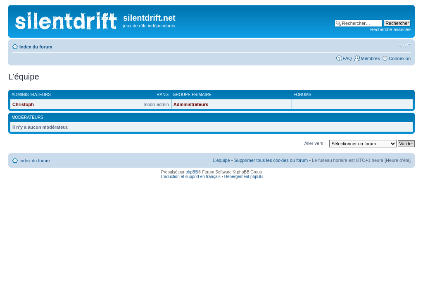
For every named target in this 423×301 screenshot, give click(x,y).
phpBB (191, 172)
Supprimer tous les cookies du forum (271, 160)
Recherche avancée (390, 29)
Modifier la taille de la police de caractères (405, 45)
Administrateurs (190, 104)
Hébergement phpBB (243, 176)
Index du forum (35, 46)
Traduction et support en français (190, 176)
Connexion (400, 58)
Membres (370, 58)
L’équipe (221, 160)
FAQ (347, 58)
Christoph (23, 104)
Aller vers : (315, 143)
